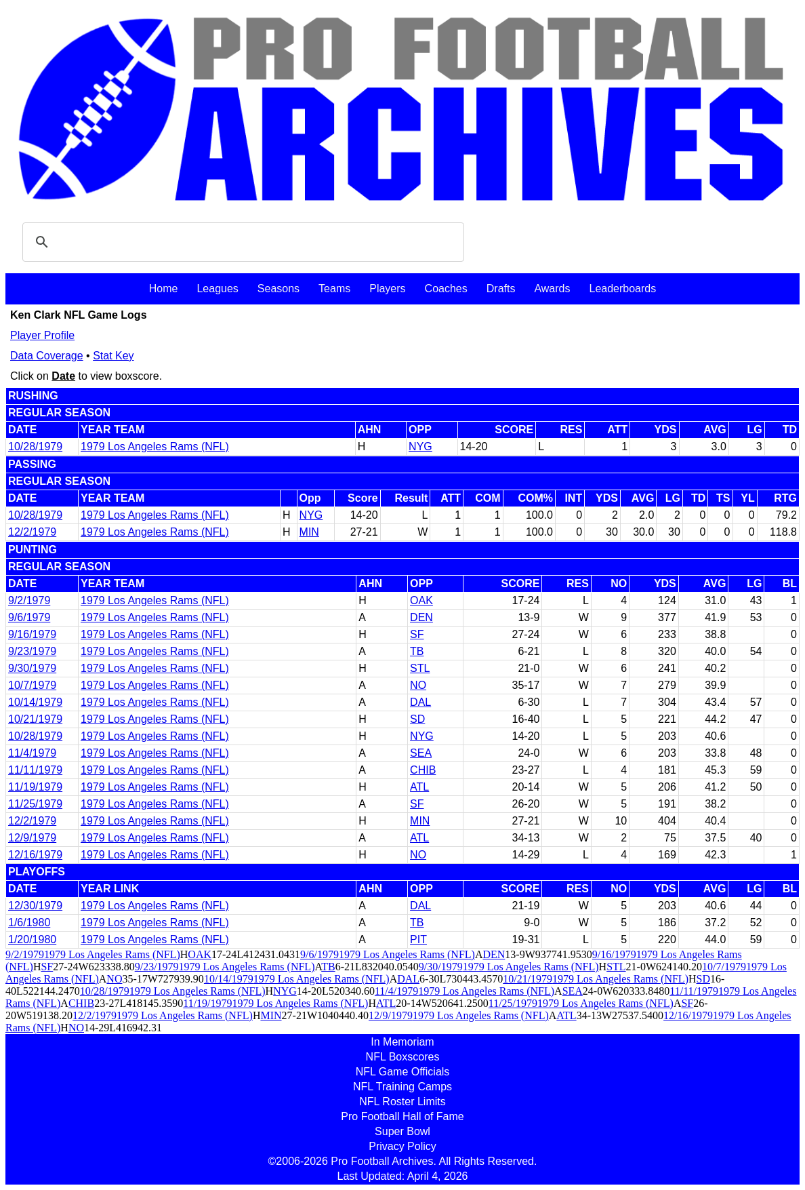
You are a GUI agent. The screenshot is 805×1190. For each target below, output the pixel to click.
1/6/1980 (29, 922)
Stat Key (113, 355)
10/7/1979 (32, 685)
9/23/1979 (32, 651)
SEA (421, 753)
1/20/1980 (32, 939)
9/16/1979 (32, 634)
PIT (418, 939)
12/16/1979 (35, 854)
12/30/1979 (35, 905)
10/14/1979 (35, 702)
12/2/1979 (32, 532)
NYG (420, 446)
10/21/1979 (35, 719)
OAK (421, 600)
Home (163, 288)
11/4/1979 (32, 753)
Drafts (501, 288)
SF (417, 634)
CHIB (423, 770)
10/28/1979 (35, 446)
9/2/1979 (29, 600)
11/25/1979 (35, 804)
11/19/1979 (35, 787)
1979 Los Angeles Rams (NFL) (155, 446)
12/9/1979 (32, 838)
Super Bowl (402, 1131)
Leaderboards (622, 288)
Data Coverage (46, 355)
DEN (421, 617)
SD (417, 719)
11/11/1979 (35, 770)
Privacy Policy (402, 1146)
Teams (334, 288)
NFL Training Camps (402, 1086)
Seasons (278, 288)
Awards (552, 288)
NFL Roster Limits (402, 1101)
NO (418, 685)
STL (420, 668)
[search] (241, 242)
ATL (419, 787)
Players (387, 288)
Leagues (217, 288)
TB (417, 651)
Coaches (446, 288)
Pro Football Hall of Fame (402, 1116)
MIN (309, 532)
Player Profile (42, 335)
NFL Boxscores (403, 1057)
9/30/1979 (32, 668)
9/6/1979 (29, 617)
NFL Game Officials (403, 1071)
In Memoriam (402, 1042)
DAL (420, 702)
